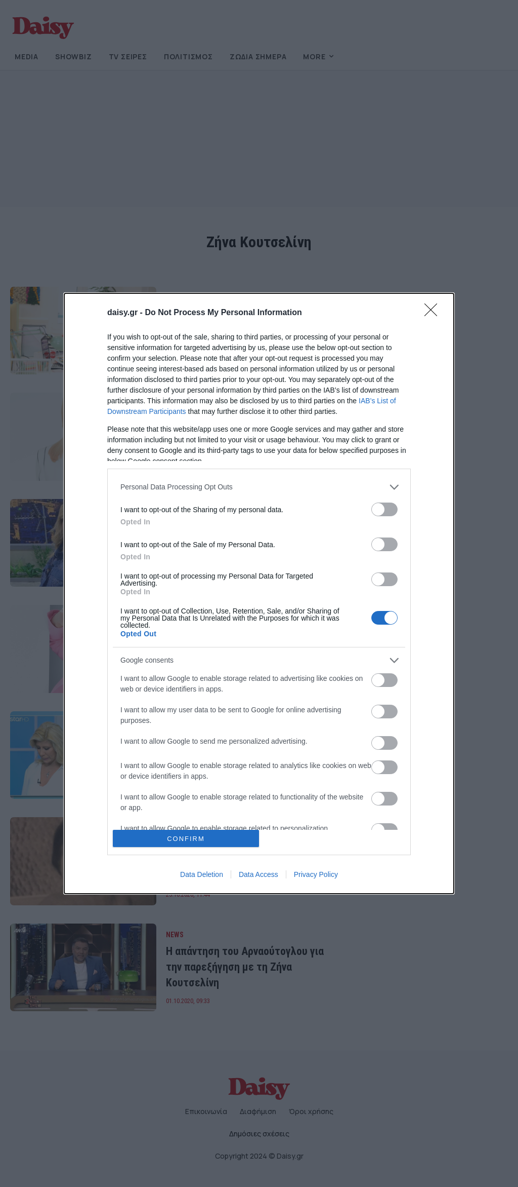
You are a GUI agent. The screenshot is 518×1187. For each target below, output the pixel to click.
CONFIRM (186, 838)
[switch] (384, 509)
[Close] (434, 313)
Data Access (258, 874)
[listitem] (259, 487)
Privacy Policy (316, 874)
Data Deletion (201, 874)
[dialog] (259, 593)
